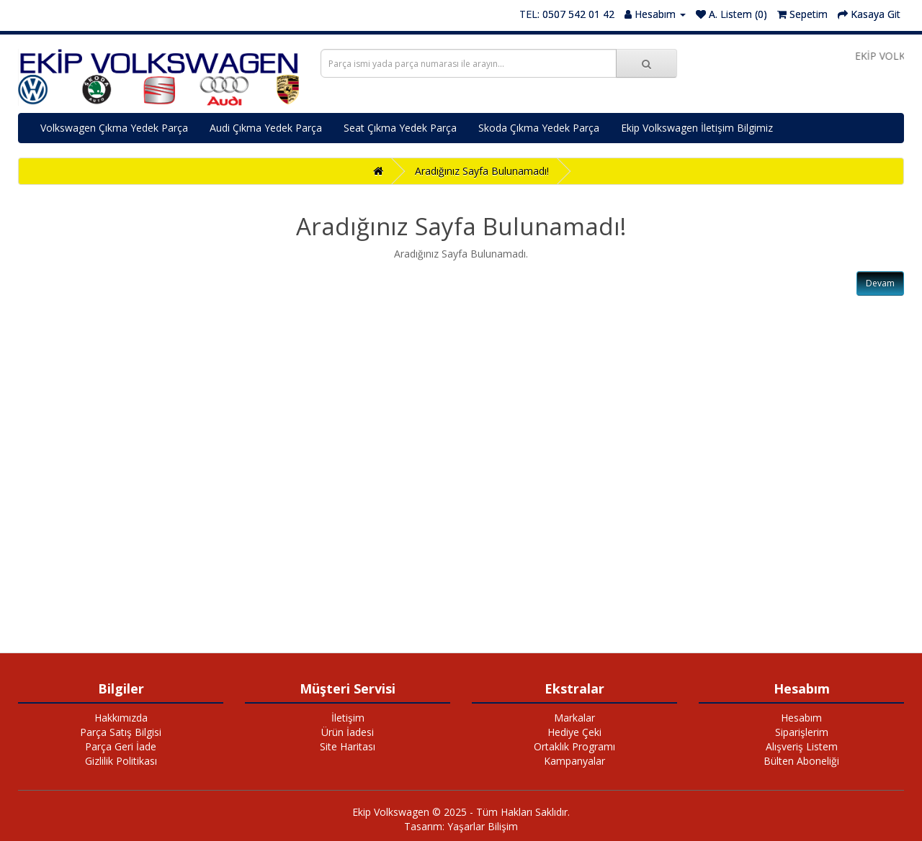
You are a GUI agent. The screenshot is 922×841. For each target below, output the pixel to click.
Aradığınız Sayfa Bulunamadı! (482, 171)
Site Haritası (347, 746)
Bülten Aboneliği (801, 761)
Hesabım (801, 717)
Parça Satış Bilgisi (120, 732)
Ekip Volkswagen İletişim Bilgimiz (697, 128)
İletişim (347, 717)
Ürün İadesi (347, 732)
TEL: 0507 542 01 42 (566, 14)
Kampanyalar (574, 761)
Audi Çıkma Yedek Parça (266, 128)
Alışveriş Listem (802, 746)
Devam (880, 283)
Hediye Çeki (574, 732)
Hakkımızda (121, 717)
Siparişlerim (801, 732)
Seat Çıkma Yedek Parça (400, 128)
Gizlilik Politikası (121, 761)
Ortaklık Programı (574, 746)
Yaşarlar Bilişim (482, 826)
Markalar (574, 717)
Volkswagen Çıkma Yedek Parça (114, 128)
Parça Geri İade (120, 746)
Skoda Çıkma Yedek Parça (538, 128)
